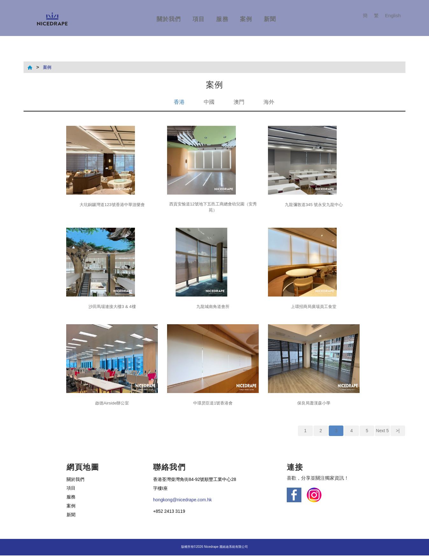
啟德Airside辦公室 (112, 404)
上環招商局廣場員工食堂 (313, 308)
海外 (270, 102)
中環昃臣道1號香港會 (213, 404)
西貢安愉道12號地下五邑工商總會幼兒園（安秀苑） (213, 208)
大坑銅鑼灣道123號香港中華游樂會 (112, 204)
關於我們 (169, 19)
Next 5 (382, 432)
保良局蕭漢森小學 (314, 404)
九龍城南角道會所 (213, 308)
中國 (209, 102)
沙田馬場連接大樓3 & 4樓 (112, 308)
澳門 (239, 102)
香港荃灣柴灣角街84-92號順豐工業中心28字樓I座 (195, 485)
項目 (199, 19)
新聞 (270, 19)
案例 (246, 19)
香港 (178, 102)
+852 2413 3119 (170, 513)
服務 (222, 19)
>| (398, 432)
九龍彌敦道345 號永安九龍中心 (313, 204)
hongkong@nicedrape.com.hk (185, 502)
